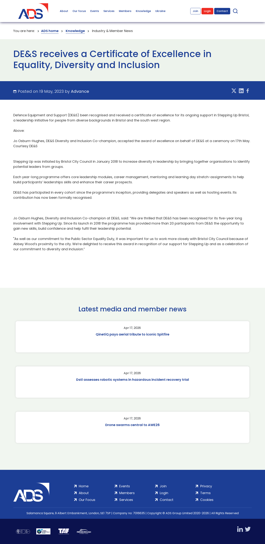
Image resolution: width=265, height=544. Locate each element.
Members (125, 11)
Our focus (79, 11)
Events (94, 11)
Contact (222, 11)
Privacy (206, 486)
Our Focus (87, 499)
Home (84, 486)
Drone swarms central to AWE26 (132, 425)
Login (207, 11)
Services (108, 11)
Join (195, 11)
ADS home (50, 31)
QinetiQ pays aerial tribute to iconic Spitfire (132, 334)
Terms (205, 493)
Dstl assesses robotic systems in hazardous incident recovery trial (132, 379)
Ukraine (160, 11)
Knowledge (143, 11)
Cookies (206, 499)
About (64, 11)
